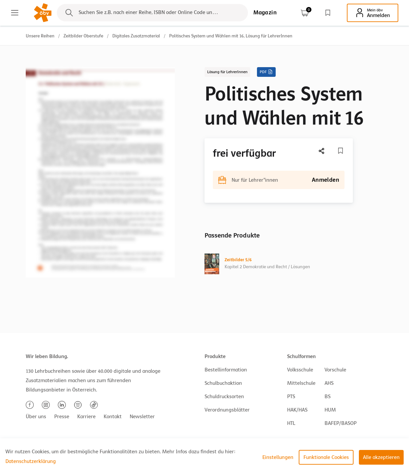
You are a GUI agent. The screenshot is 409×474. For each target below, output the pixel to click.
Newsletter (142, 417)
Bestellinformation (225, 370)
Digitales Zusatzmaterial (136, 36)
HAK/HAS (297, 410)
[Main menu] (15, 13)
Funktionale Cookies (326, 457)
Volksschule (300, 370)
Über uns (36, 417)
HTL (291, 423)
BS (327, 396)
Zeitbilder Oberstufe (83, 36)
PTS (291, 396)
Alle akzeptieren (381, 457)
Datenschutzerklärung (30, 461)
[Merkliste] (340, 151)
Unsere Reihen (40, 36)
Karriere (86, 417)
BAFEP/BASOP (340, 423)
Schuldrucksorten (224, 396)
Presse (61, 417)
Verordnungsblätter (227, 410)
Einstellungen (277, 457)
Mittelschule (301, 383)
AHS (328, 383)
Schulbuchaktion (223, 383)
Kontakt (113, 417)
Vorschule (335, 370)
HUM (330, 410)
